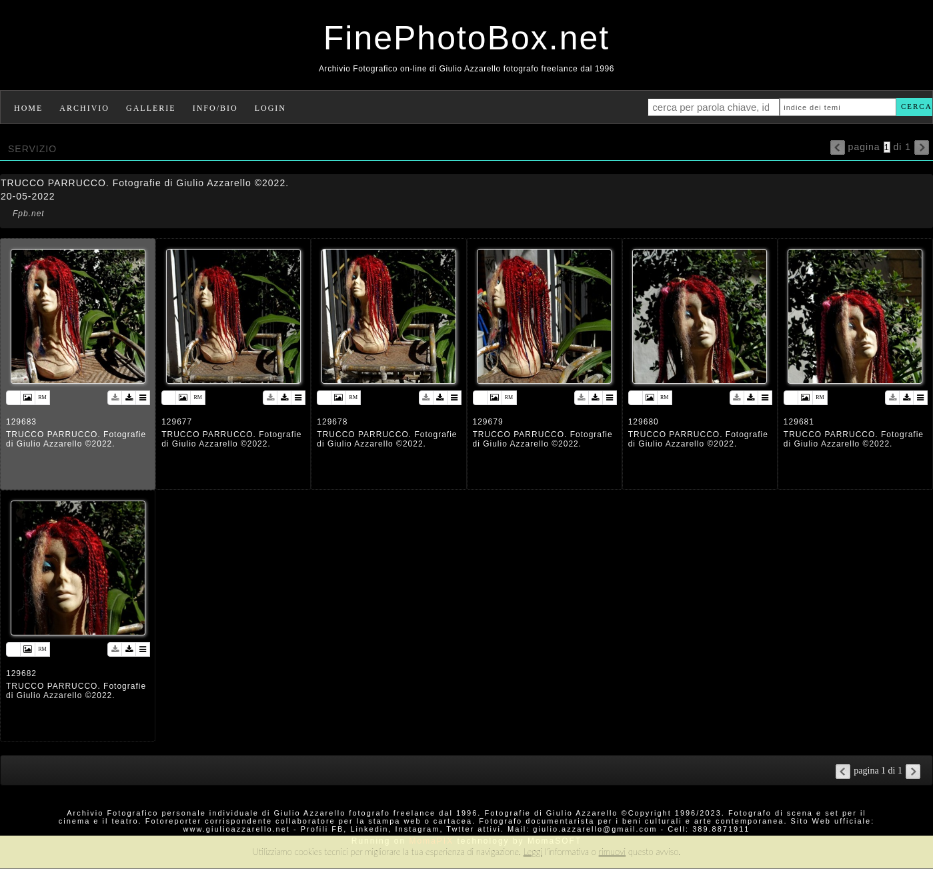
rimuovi (612, 851)
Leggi (533, 851)
